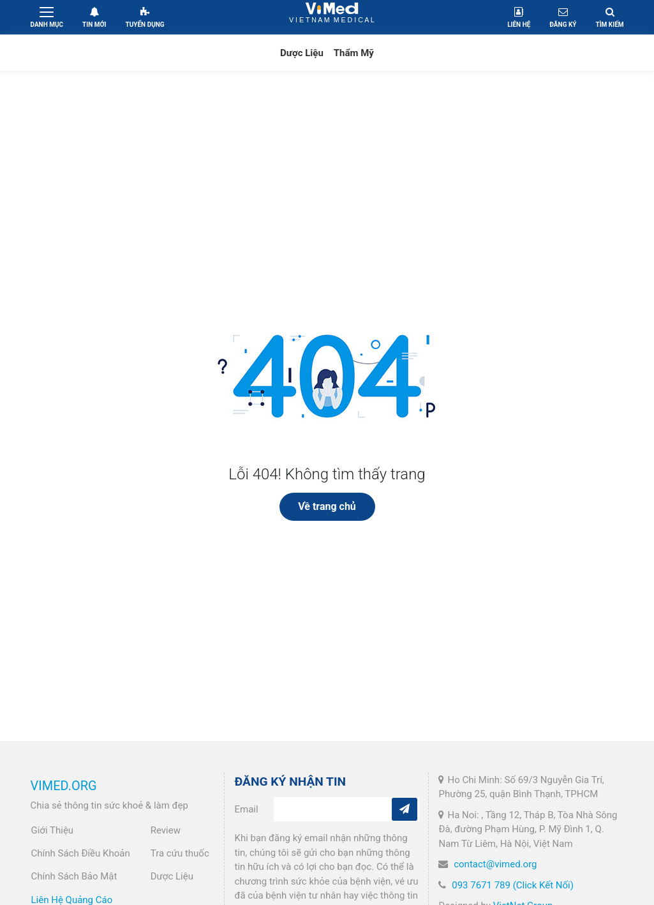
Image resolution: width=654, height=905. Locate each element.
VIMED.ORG (64, 785)
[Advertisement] (327, 180)
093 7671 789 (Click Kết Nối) (513, 885)
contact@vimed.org (495, 864)
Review (166, 830)
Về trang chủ (327, 506)
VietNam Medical (332, 17)
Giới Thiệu (52, 830)
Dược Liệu (301, 53)
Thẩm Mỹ (354, 53)
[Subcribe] (404, 809)
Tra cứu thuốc (180, 853)
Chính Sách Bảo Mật (74, 876)
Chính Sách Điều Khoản (80, 853)
